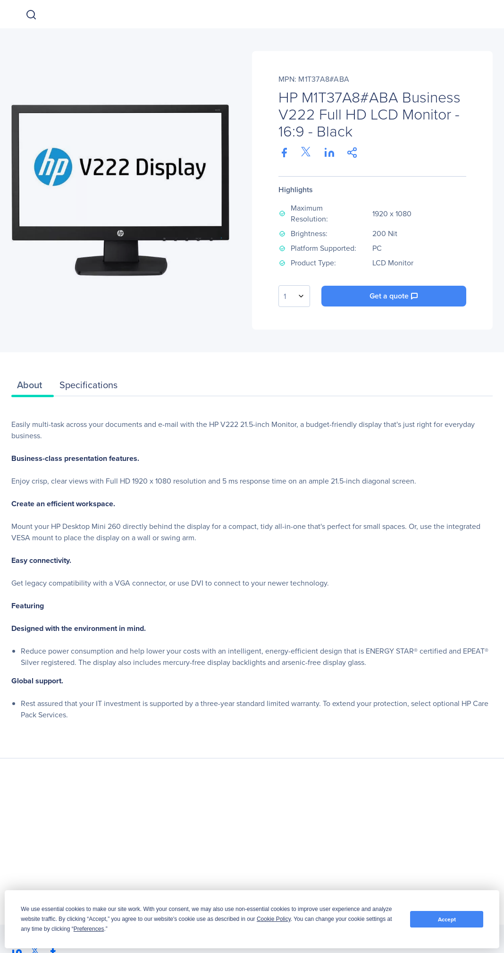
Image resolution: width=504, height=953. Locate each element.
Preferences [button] (89, 929)
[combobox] (294, 296)
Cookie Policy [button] (274, 919)
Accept (447, 919)
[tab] (32, 387)
